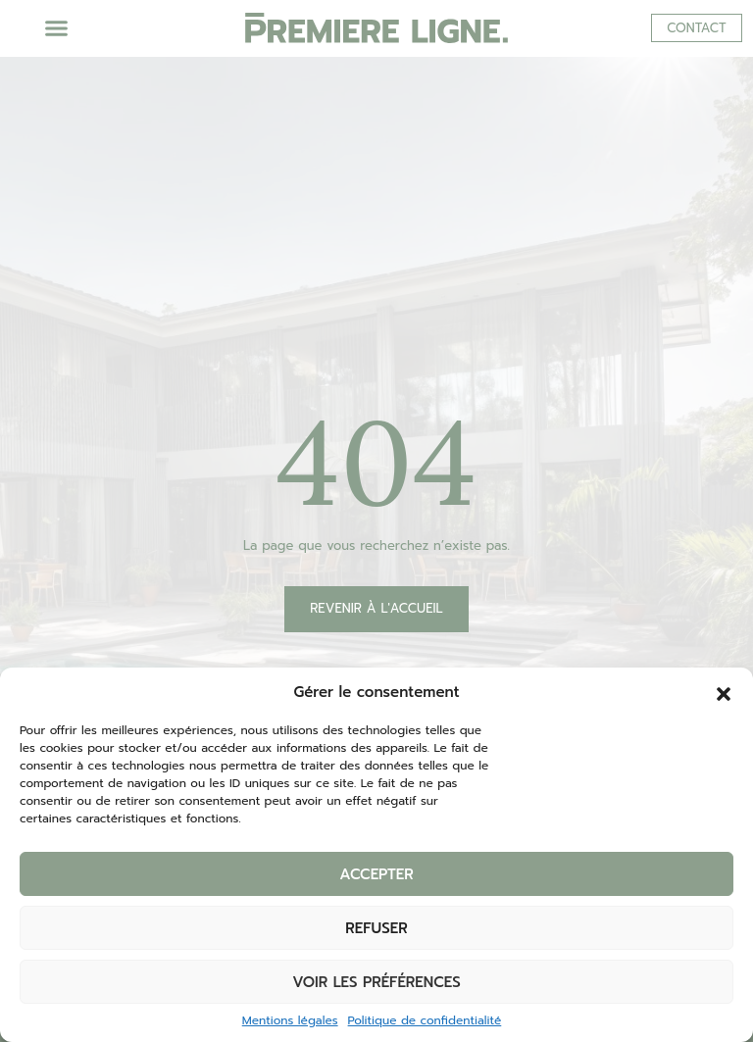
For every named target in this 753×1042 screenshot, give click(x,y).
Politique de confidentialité (425, 1020)
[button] (723, 692)
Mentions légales (290, 1020)
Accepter (376, 874)
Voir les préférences (376, 982)
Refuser (376, 928)
